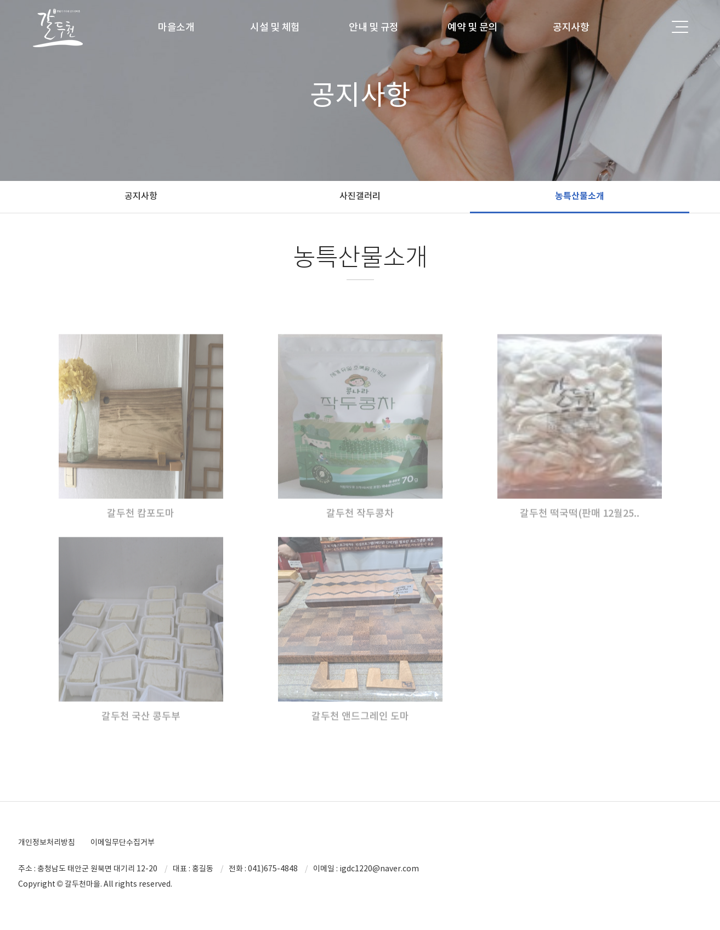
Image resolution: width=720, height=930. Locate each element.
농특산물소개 (579, 196)
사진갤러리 (360, 195)
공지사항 (571, 27)
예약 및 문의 (472, 27)
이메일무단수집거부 (122, 842)
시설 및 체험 (275, 27)
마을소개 (176, 27)
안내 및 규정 (374, 27)
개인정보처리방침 (46, 842)
